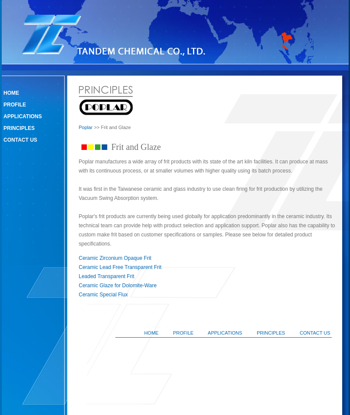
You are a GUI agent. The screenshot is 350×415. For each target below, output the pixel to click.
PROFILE (14, 105)
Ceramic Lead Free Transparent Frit (120, 267)
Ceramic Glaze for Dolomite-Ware (118, 285)
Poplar (86, 127)
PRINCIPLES (19, 128)
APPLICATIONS (22, 116)
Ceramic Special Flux (103, 295)
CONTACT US (20, 140)
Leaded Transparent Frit (106, 276)
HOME (11, 93)
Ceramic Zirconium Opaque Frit (115, 258)
